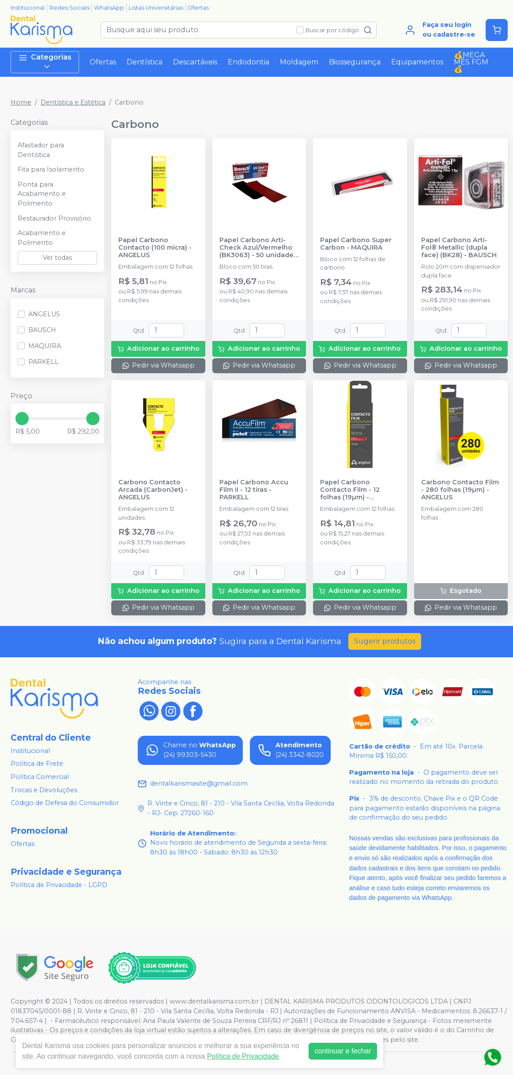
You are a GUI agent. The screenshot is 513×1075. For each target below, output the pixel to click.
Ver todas (57, 258)
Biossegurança (355, 62)
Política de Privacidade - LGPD (59, 885)
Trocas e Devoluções (44, 790)
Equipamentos (417, 62)
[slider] (22, 418)
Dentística (144, 62)
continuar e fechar (342, 1051)
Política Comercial (40, 777)
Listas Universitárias (156, 7)
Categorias (45, 62)
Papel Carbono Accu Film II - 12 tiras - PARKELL (253, 490)
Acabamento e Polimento (42, 238)
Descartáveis (195, 62)
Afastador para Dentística (41, 150)
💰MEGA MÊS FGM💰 (471, 62)
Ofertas (198, 7)
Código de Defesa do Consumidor (65, 803)
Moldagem (299, 62)
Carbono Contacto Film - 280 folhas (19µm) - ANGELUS (460, 490)
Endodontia (248, 62)
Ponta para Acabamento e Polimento (42, 193)
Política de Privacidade (243, 1056)
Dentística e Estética (73, 102)
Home (21, 102)
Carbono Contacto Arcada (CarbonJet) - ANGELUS (153, 490)
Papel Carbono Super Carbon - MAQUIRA (356, 243)
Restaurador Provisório (54, 218)
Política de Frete (37, 764)
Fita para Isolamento (51, 169)
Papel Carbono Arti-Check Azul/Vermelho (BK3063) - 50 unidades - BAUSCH (258, 247)
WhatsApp (109, 7)
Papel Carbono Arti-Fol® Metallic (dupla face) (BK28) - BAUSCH (459, 247)
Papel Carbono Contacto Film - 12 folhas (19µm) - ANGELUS (350, 490)
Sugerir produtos (384, 641)
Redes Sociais (69, 7)
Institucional (28, 7)
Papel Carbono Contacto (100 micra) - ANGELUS (155, 247)
